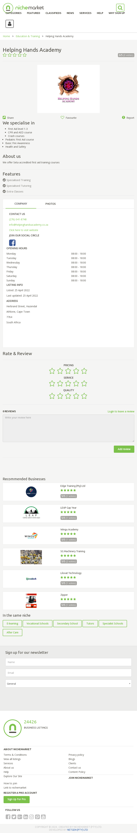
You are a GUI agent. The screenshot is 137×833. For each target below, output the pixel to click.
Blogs (71, 759)
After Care (12, 632)
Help (6, 772)
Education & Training (28, 36)
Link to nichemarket (15, 787)
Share (8, 117)
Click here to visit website (23, 230)
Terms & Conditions (15, 754)
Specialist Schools (113, 623)
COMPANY (20, 203)
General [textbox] (11, 683)
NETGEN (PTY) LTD (77, 829)
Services (8, 763)
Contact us (74, 767)
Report (128, 117)
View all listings (12, 759)
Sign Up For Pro (16, 799)
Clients (72, 763)
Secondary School (67, 623)
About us (9, 767)
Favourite (69, 117)
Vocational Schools (38, 623)
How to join (10, 783)
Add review (124, 449)
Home (6, 36)
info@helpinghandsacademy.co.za (28, 224)
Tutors (90, 623)
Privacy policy (76, 754)
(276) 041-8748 (18, 219)
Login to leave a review (121, 411)
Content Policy (76, 772)
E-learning (12, 623)
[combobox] (68, 683)
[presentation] (32, 697)
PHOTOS (50, 203)
